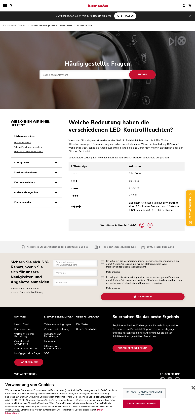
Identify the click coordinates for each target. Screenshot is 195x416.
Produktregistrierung (132, 348)
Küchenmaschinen (36, 136)
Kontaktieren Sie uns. (26, 348)
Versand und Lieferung (56, 329)
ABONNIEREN (143, 296)
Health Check (22, 324)
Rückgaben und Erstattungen (52, 335)
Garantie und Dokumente (21, 342)
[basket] (190, 5)
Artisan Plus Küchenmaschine (28, 147)
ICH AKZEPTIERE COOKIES (141, 408)
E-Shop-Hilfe (36, 162)
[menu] (5, 5)
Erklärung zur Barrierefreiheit (52, 347)
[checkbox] (102, 262)
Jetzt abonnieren (190, 208)
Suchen (142, 74)
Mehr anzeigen (113, 272)
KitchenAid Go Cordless (15, 26)
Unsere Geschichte (86, 329)
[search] (11, 5)
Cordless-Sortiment (36, 172)
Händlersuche (29, 362)
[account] (184, 5)
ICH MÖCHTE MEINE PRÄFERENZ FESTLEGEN (144, 397)
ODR (46, 353)
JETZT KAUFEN (125, 15)
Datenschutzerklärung (31, 292)
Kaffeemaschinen (36, 182)
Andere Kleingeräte (36, 192)
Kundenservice (36, 202)
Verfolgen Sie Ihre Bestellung (24, 335)
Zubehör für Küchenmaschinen (28, 151)
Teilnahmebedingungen (57, 324)
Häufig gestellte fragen (27, 353)
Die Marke (82, 324)
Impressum (50, 341)
